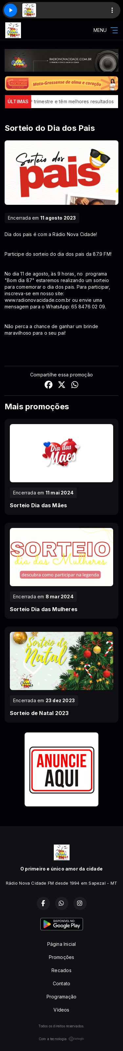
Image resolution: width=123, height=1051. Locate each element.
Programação (61, 996)
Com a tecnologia (61, 1039)
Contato (61, 983)
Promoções (61, 957)
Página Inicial (61, 944)
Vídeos (61, 1010)
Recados (61, 970)
